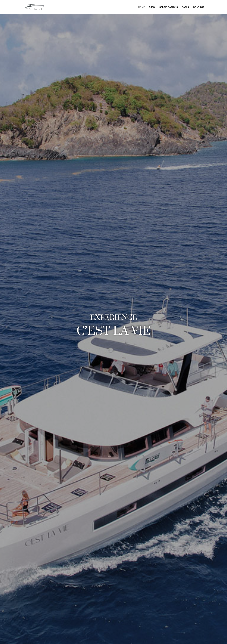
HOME (141, 7)
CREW (152, 7)
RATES (185, 7)
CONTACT (198, 7)
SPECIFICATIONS (168, 7)
